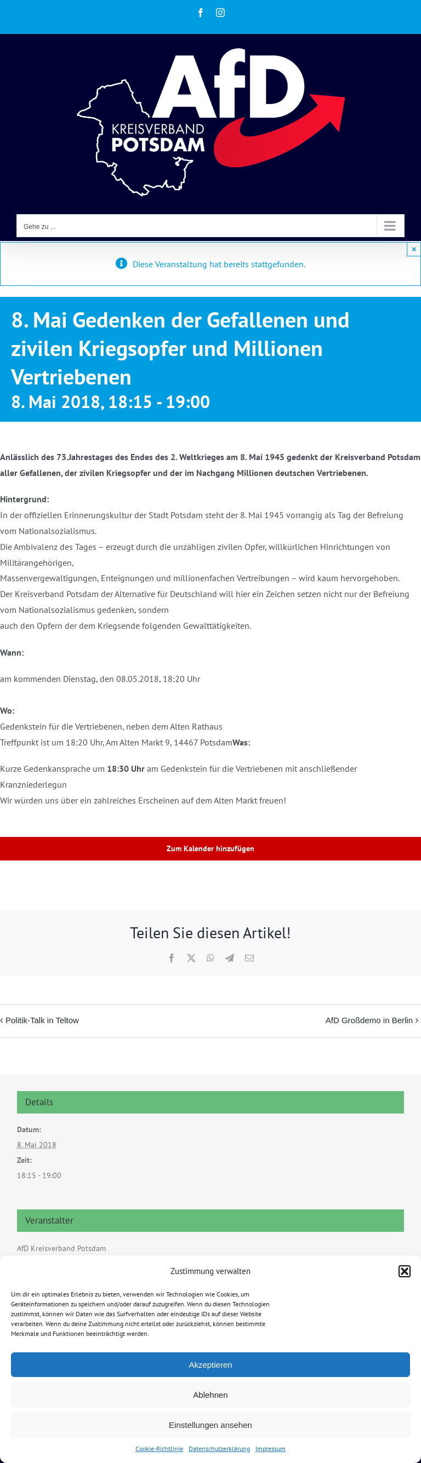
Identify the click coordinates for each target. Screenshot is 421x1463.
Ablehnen (210, 1394)
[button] (404, 1271)
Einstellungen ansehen (210, 1425)
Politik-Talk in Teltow (42, 1020)
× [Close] (414, 249)
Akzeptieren (210, 1364)
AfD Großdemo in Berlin (369, 1020)
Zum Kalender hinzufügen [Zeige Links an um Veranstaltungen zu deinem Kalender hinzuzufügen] (210, 848)
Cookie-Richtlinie (159, 1448)
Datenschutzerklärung (219, 1448)
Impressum (270, 1448)
